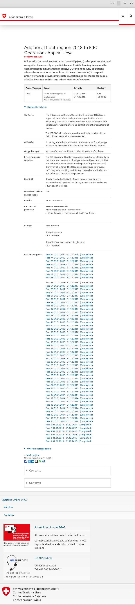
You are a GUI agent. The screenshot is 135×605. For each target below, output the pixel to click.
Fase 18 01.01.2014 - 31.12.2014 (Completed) (69, 387)
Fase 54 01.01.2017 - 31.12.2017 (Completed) (69, 278)
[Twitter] (29, 453)
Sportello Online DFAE (14, 491)
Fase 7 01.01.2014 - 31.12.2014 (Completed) (68, 420)
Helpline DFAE (43, 549)
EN (131, 3)
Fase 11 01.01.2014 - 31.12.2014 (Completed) (69, 410)
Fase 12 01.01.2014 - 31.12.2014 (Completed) (69, 407)
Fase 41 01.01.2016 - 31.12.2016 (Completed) (69, 314)
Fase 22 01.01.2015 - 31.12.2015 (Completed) (69, 377)
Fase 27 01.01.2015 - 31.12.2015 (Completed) (69, 360)
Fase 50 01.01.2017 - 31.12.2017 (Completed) (69, 291)
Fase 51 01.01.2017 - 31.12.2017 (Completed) (69, 288)
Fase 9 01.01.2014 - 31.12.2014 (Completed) (68, 417)
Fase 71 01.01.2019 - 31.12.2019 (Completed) (69, 260)
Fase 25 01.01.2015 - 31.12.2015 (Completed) (69, 367)
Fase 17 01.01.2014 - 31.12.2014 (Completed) (69, 390)
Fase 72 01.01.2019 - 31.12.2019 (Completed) (69, 256)
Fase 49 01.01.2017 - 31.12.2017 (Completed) (69, 294)
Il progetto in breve (37, 99)
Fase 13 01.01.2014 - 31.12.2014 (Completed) (69, 403)
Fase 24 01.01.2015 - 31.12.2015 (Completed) (69, 370)
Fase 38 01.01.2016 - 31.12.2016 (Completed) (69, 324)
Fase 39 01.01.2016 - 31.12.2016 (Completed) (69, 321)
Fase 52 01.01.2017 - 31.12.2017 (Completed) (69, 284)
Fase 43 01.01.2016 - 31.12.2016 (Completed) (69, 307)
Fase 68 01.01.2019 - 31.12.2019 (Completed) (69, 269)
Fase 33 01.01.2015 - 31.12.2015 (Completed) (69, 340)
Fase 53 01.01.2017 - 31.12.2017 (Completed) (69, 281)
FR (125, 3)
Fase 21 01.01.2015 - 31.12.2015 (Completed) (69, 380)
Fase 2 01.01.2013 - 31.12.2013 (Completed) (68, 430)
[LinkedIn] (33, 453)
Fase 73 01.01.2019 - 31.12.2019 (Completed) (69, 253)
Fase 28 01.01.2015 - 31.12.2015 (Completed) (69, 357)
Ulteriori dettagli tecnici (39, 440)
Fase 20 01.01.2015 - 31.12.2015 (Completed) (69, 383)
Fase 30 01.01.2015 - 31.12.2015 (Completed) (69, 350)
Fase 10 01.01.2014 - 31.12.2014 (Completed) (69, 413)
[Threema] (36, 453)
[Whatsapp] (40, 453)
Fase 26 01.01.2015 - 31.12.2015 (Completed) (69, 364)
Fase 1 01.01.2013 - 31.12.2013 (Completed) (68, 433)
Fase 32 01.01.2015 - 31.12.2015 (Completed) (69, 344)
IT (119, 3)
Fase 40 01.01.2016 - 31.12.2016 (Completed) (69, 317)
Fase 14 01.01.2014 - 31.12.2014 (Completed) (69, 400)
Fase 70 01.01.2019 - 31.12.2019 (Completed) (69, 263)
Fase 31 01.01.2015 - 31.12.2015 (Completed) (69, 347)
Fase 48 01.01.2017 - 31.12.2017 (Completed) (69, 298)
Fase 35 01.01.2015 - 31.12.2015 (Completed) (69, 334)
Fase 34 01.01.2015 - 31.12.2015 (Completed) (69, 337)
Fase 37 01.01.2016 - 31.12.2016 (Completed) (69, 327)
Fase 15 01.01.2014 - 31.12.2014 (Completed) (69, 397)
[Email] (43, 453)
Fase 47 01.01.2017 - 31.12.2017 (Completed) (69, 301)
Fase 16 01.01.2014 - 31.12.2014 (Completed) (69, 393)
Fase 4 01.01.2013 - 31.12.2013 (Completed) (68, 423)
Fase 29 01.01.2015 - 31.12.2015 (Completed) (69, 354)
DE (112, 3)
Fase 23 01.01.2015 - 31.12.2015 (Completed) (69, 374)
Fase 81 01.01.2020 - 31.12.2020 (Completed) (69, 246)
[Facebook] (26, 453)
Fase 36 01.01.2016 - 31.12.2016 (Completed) (69, 331)
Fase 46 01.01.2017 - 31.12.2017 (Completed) (69, 304)
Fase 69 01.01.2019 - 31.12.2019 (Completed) (69, 266)
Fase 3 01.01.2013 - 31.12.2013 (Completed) (68, 426)
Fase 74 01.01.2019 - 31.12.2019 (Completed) (69, 250)
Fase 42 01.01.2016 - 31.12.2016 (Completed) (69, 311)
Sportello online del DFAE (50, 519)
